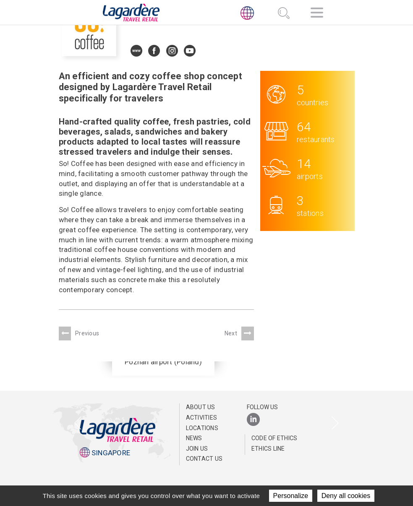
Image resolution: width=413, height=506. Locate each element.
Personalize (290, 495)
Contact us (204, 458)
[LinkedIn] (253, 420)
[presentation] (78, 424)
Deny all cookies (346, 495)
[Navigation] (317, 14)
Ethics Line (268, 448)
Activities (201, 417)
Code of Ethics (274, 438)
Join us (197, 448)
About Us (200, 407)
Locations (202, 428)
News (194, 438)
